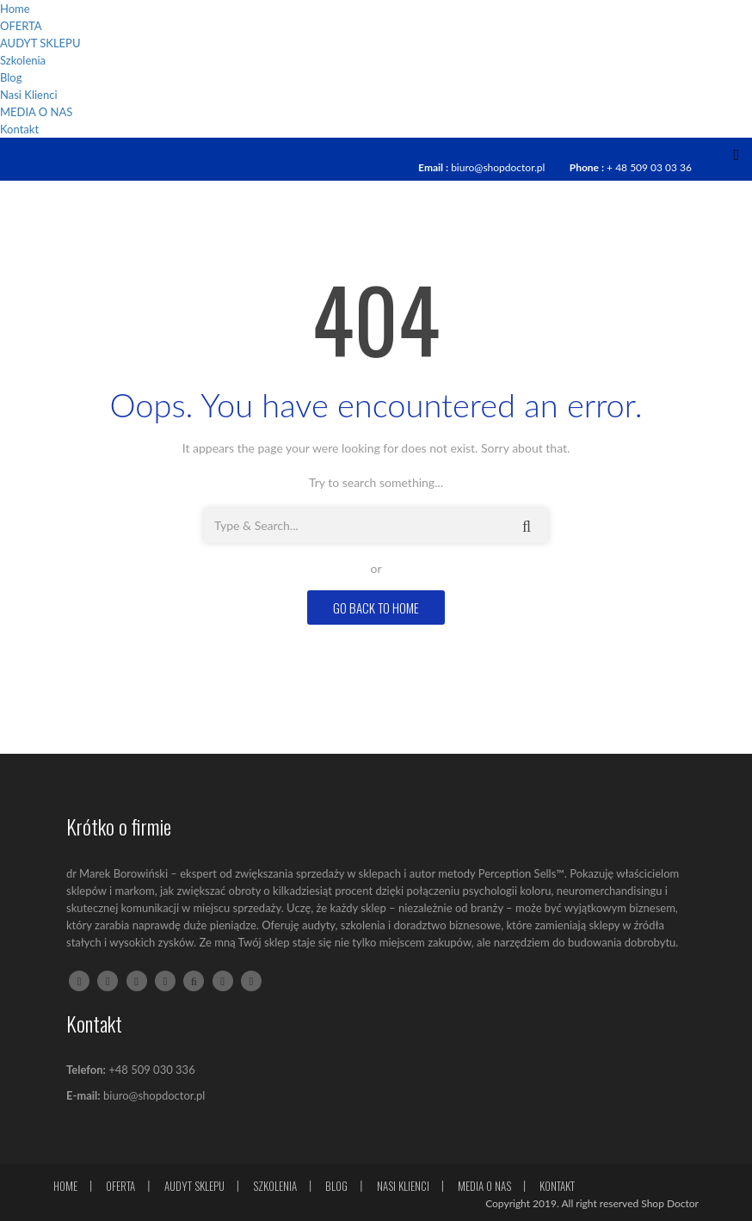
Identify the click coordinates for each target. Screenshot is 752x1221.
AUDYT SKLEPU (40, 43)
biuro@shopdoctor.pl (498, 167)
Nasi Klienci (29, 95)
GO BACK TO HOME (376, 607)
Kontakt (19, 129)
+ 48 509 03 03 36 (649, 167)
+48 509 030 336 (151, 1069)
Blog (11, 77)
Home (15, 8)
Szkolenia (23, 60)
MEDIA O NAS (36, 112)
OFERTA (21, 26)
